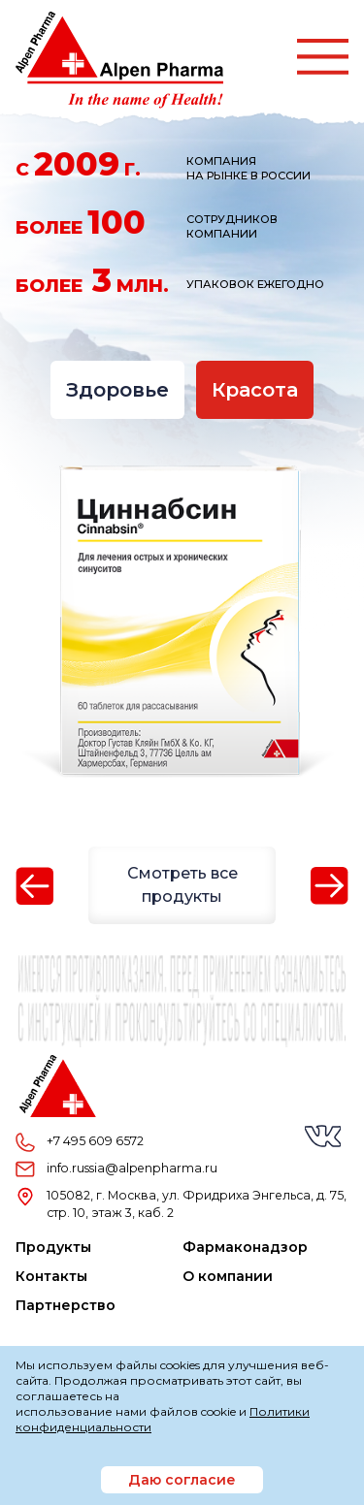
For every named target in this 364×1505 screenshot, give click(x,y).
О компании (227, 1276)
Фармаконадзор (245, 1247)
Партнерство (66, 1305)
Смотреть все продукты (182, 885)
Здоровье (117, 389)
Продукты (53, 1247)
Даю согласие (182, 1480)
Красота (255, 389)
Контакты (51, 1276)
